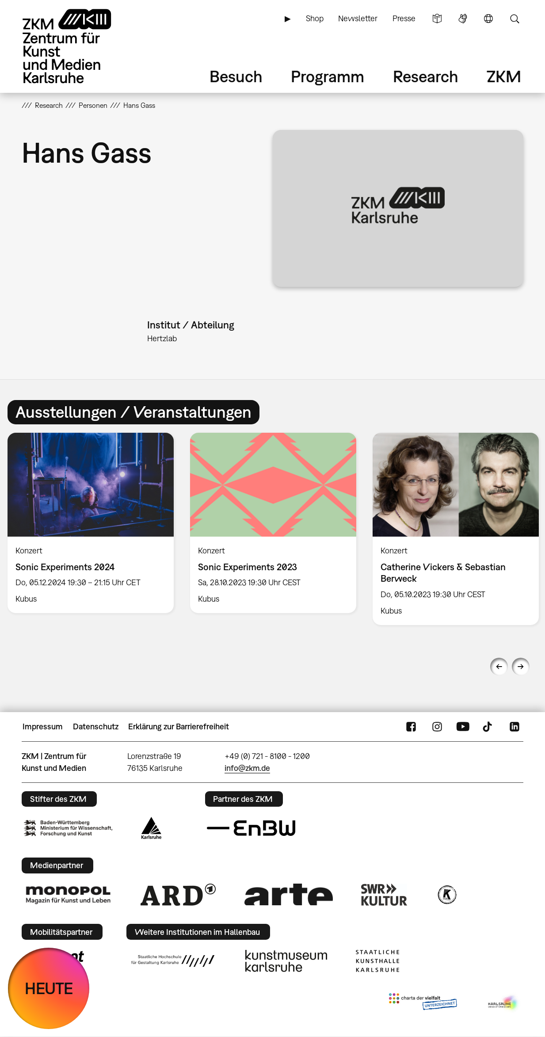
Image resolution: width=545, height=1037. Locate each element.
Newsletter (357, 18)
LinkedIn (514, 726)
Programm (327, 76)
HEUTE (49, 988)
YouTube (463, 726)
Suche (514, 18)
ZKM (504, 76)
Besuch (236, 76)
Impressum (43, 726)
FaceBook (411, 726)
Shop (315, 18)
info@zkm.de (247, 768)
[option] (273, 523)
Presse (404, 18)
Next (521, 666)
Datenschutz (95, 726)
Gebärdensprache (463, 18)
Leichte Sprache (437, 18)
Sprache (488, 18)
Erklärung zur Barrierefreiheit (178, 726)
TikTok (488, 726)
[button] (398, 208)
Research (425, 76)
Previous (499, 666)
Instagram (437, 726)
